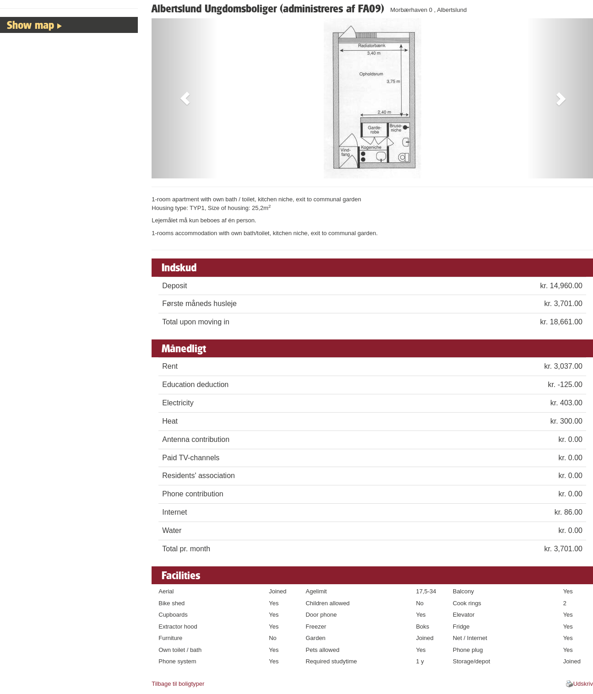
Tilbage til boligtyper (178, 683)
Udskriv (583, 683)
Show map (30, 24)
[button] (185, 98)
